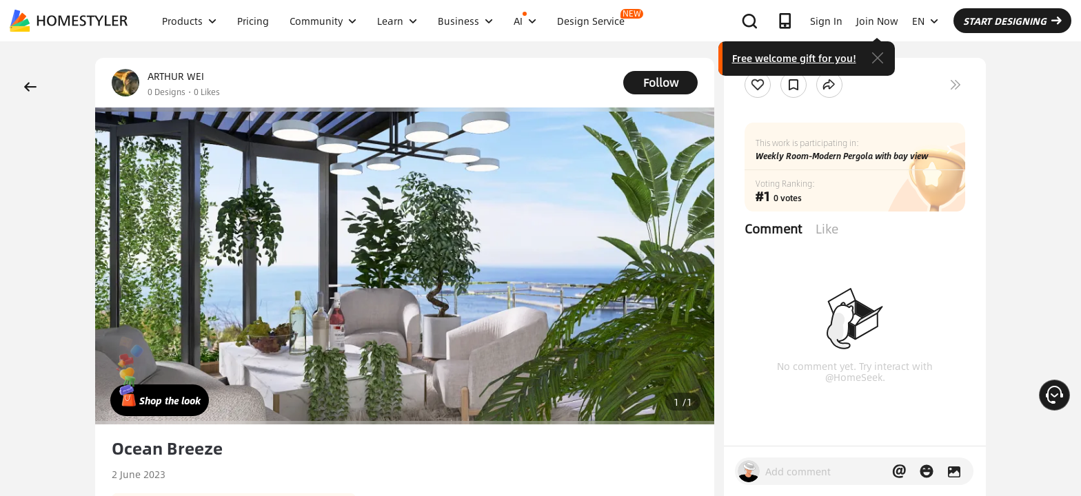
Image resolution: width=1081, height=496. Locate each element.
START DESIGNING (1012, 20)
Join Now (877, 20)
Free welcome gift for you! (794, 58)
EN (925, 20)
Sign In (826, 20)
